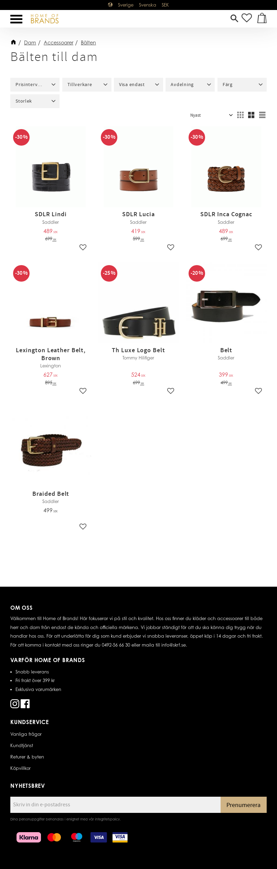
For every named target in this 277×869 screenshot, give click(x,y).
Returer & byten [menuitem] (27, 757)
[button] (16, 19)
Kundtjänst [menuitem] (21, 745)
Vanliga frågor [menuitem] (26, 734)
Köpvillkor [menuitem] (20, 768)
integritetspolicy (107, 819)
